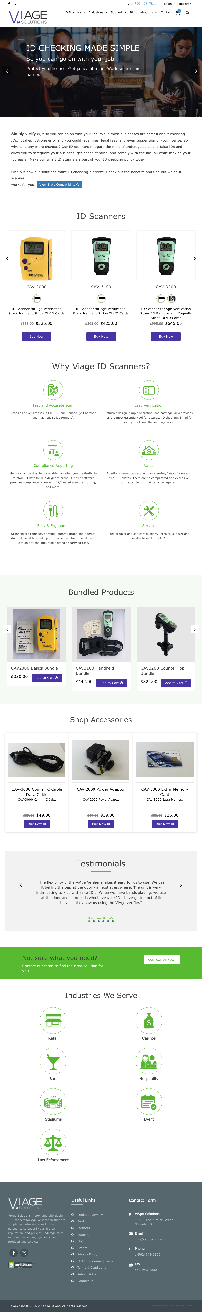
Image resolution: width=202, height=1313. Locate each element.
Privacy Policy (87, 1255)
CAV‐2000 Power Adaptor (101, 789)
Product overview (90, 1215)
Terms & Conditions (91, 1268)
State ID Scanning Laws (95, 1262)
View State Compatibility (59, 184)
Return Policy (87, 1275)
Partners (83, 1228)
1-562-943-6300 (148, 1254)
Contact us (85, 1282)
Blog (80, 1242)
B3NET (190, 1306)
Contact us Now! (162, 959)
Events (82, 1248)
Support (83, 1235)
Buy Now (37, 824)
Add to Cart (47, 677)
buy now (36, 336)
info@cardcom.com (149, 1239)
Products (83, 1221)
